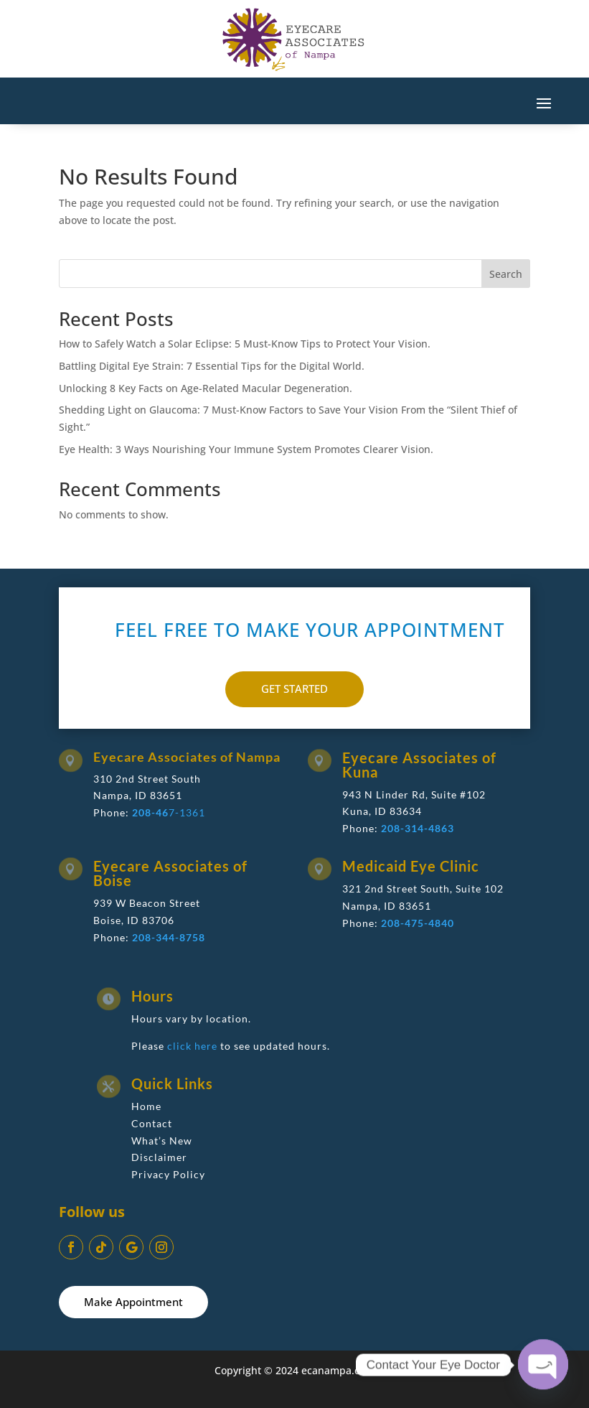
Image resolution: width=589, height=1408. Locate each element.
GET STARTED (294, 688)
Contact (151, 1123)
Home (146, 1106)
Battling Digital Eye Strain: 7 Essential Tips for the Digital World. (211, 366)
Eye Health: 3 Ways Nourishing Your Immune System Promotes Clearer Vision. (246, 449)
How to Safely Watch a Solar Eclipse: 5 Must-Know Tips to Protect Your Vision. (244, 343)
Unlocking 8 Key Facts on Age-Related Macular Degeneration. (205, 388)
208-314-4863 (417, 828)
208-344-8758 (168, 937)
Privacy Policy (168, 1174)
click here (192, 1046)
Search (505, 274)
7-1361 (168, 812)
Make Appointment (133, 1302)
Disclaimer (159, 1157)
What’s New (161, 1140)
